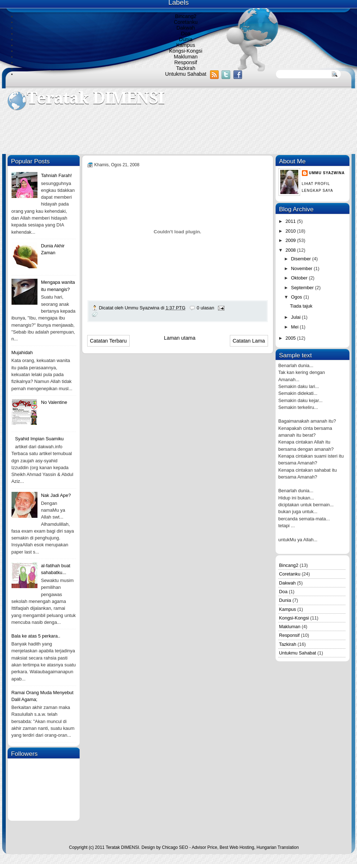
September (303, 287)
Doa (185, 33)
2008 (291, 250)
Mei (295, 327)
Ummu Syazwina (327, 173)
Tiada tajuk (301, 306)
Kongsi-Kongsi (185, 51)
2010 (291, 231)
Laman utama (179, 338)
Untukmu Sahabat (185, 74)
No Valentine (54, 402)
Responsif (185, 62)
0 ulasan (205, 307)
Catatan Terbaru (108, 341)
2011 (291, 221)
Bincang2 (186, 16)
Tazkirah (185, 68)
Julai (296, 317)
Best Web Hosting (237, 847)
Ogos (297, 297)
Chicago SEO (175, 847)
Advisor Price (204, 847)
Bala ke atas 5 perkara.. (36, 636)
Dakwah (186, 28)
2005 (291, 338)
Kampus (185, 45)
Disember (301, 258)
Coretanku (186, 22)
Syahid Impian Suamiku (39, 438)
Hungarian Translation (277, 847)
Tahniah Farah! (56, 175)
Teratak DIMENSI (95, 98)
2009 (291, 240)
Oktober (300, 278)
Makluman (186, 56)
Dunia (185, 39)
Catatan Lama (249, 341)
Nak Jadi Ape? (56, 495)
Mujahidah (22, 352)
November (302, 268)
